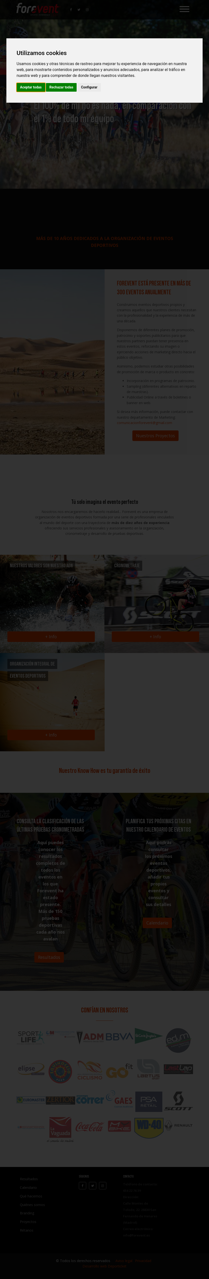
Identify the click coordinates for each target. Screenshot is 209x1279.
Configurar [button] (89, 87)
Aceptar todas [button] (31, 87)
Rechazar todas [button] (61, 87)
